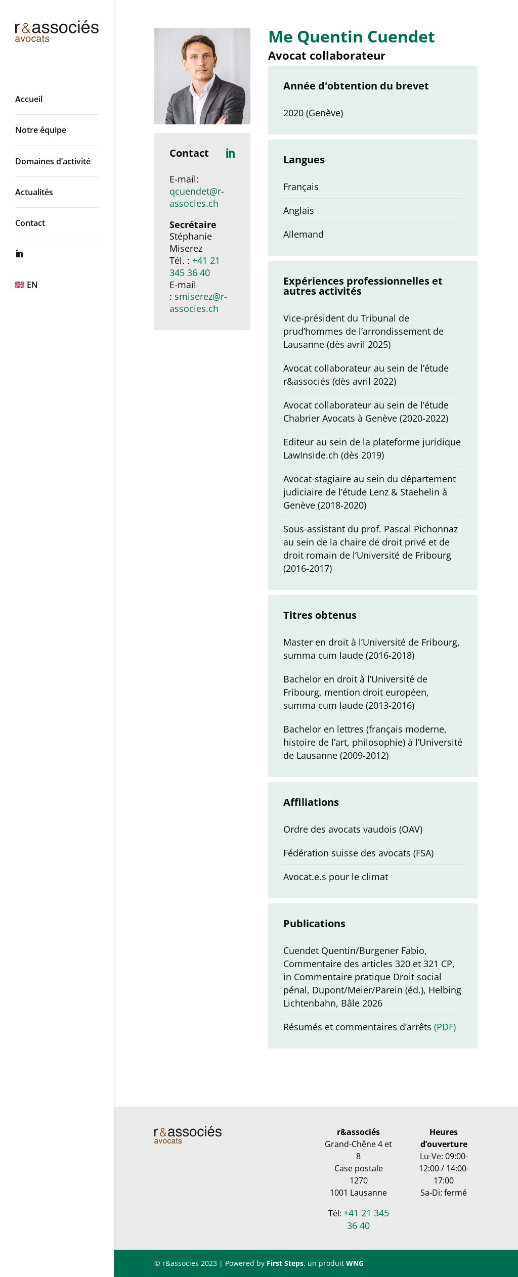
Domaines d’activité (53, 161)
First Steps (285, 1263)
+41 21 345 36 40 (194, 266)
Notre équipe (40, 129)
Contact (30, 223)
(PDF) (445, 1027)
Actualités (34, 192)
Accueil (28, 99)
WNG (355, 1263)
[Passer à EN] (67, 284)
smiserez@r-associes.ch (198, 302)
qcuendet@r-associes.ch (196, 197)
